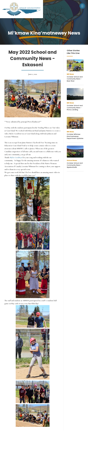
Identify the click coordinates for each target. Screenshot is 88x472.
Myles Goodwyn (16, 157)
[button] (82, 6)
